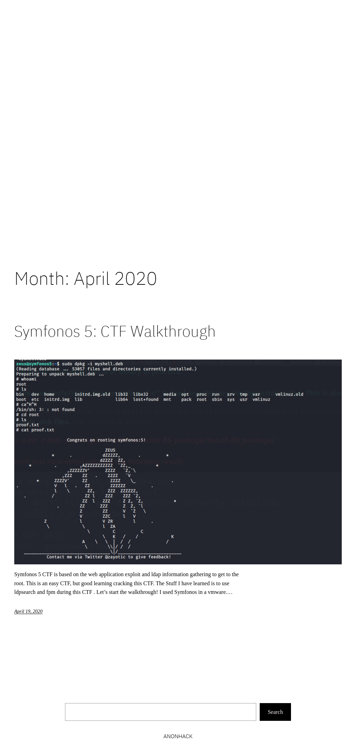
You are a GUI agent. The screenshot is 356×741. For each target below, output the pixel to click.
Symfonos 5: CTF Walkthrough (115, 331)
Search (275, 712)
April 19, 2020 (28, 611)
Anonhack (178, 736)
